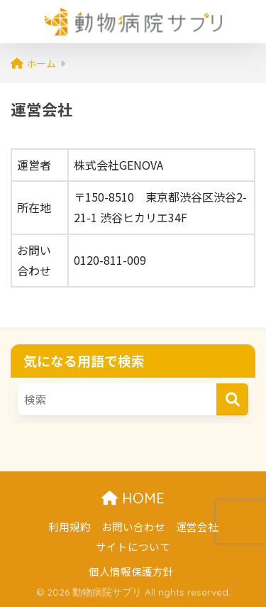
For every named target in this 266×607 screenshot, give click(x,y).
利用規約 (69, 526)
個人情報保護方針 (131, 571)
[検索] (232, 399)
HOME (133, 498)
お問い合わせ (133, 526)
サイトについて (133, 546)
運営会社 (197, 526)
